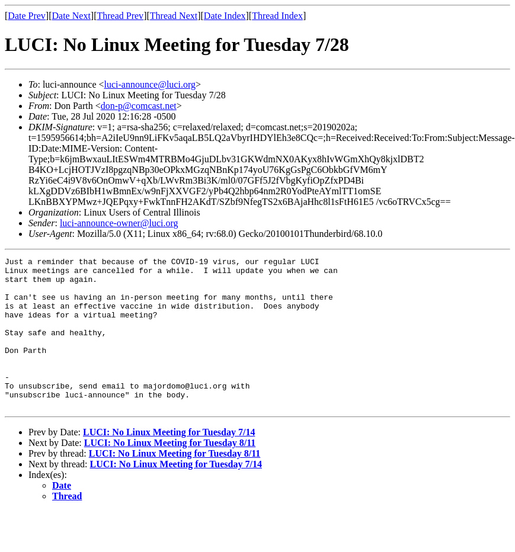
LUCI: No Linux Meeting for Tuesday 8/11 (170, 473)
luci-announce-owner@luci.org (119, 223)
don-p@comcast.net (139, 106)
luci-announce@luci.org (150, 84)
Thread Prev (120, 16)
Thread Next (173, 16)
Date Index (225, 16)
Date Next (71, 16)
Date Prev (27, 16)
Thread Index (277, 16)
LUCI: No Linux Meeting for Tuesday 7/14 (169, 462)
